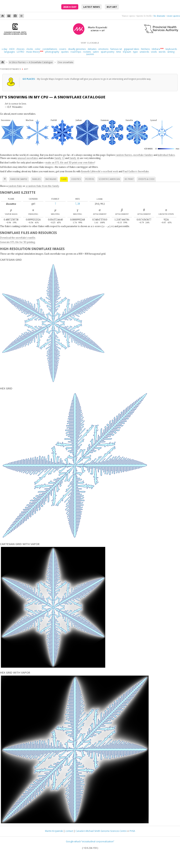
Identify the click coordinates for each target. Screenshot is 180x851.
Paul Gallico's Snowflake (136, 171)
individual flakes (166, 155)
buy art (112, 6)
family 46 (74, 158)
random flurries (124, 155)
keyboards (171, 49)
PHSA (132, 831)
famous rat (116, 49)
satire (96, 51)
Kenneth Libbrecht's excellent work (99, 171)
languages (9, 51)
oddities (76, 179)
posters (89, 179)
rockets (87, 51)
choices (20, 49)
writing (170, 51)
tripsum (127, 51)
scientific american (109, 179)
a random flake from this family (42, 186)
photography (52, 51)
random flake (15, 186)
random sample (19, 179)
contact (69, 831)
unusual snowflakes (28, 158)
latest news (91, 6)
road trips (76, 51)
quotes (64, 51)
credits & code (146, 179)
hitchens (145, 49)
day (4, 49)
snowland (51, 179)
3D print (128, 179)
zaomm (90, 54)
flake (64, 179)
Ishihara (156, 49)
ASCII (11, 49)
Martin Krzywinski (54, 831)
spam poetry (107, 51)
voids (154, 51)
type (135, 51)
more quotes (173, 15)
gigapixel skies (131, 49)
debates (92, 49)
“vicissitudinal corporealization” (97, 841)
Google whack (73, 841)
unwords (144, 51)
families (36, 179)
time (118, 51)
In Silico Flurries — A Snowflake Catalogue (31, 62)
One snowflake (65, 62)
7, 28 (77, 203)
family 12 (59, 158)
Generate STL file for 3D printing (17, 242)
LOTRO (20, 51)
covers (62, 49)
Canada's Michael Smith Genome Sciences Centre (101, 831)
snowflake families (143, 155)
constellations (49, 49)
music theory (33, 51)
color (37, 49)
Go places (29, 78)
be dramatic (159, 15)
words (162, 51)
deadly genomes (77, 49)
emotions (103, 49)
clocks (29, 49)
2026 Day (69, 6)
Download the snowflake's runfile (17, 237)
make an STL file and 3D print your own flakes (70, 162)
